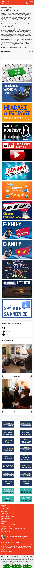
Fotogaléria (4, 520)
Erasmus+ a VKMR (5, 531)
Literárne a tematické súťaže (8, 525)
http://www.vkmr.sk (9, 554)
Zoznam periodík (5, 518)
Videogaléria (4, 521)
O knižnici (3, 505)
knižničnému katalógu (6, 26)
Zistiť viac (17, 376)
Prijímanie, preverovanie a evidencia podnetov (13, 528)
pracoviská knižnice (18, 37)
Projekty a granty (5, 529)
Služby (10, 7)
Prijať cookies (6, 566)
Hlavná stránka (4, 7)
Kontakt (3, 523)
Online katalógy (5, 508)
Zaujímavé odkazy (5, 526)
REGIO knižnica (5, 515)
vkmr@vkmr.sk (8, 551)
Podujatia (3, 510)
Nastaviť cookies (27, 566)
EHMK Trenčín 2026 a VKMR (8, 513)
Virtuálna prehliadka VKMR (7, 516)
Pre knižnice (4, 511)
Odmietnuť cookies (16, 566)
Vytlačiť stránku (5, 51)
